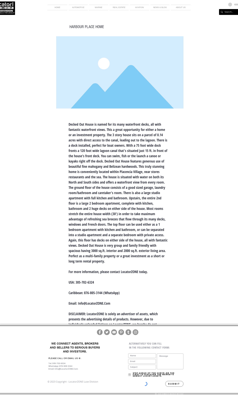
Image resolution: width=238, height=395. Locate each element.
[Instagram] (135, 332)
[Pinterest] (121, 332)
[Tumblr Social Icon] (128, 332)
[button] (160, 7)
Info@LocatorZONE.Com (94, 303)
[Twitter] (107, 332)
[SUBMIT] (174, 384)
